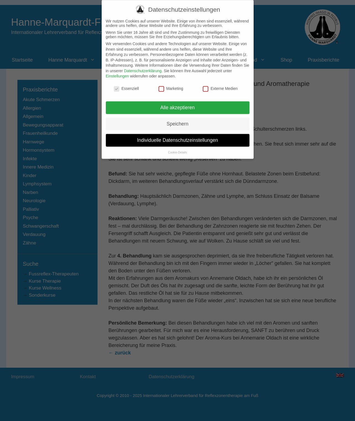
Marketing (171, 83)
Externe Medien (220, 83)
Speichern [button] (177, 118)
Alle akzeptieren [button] (177, 102)
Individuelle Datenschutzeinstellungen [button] (177, 134)
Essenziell (126, 83)
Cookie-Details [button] (177, 146)
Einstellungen (117, 71)
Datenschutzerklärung (143, 65)
